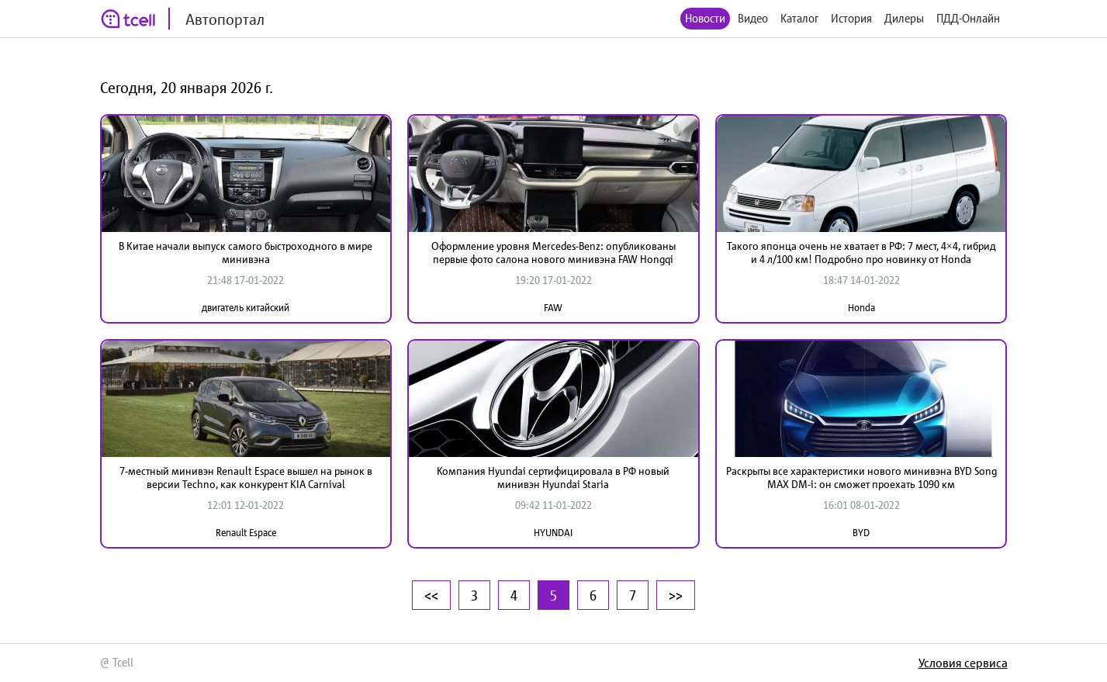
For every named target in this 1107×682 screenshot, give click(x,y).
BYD (861, 532)
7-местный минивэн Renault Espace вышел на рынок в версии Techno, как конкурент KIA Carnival (245, 477)
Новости (705, 18)
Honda (861, 307)
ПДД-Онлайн (968, 18)
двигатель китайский (245, 307)
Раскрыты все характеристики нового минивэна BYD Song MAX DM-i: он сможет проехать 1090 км (861, 477)
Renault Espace (246, 532)
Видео (753, 18)
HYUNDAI (553, 532)
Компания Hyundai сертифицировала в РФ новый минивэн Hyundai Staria (553, 477)
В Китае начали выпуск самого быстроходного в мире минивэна (245, 252)
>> (676, 595)
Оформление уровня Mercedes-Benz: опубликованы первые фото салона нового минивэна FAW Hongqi (553, 252)
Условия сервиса (963, 662)
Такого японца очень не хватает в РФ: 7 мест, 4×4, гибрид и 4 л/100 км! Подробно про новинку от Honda (861, 252)
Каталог (799, 18)
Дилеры (904, 18)
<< (431, 595)
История (851, 18)
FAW (553, 307)
